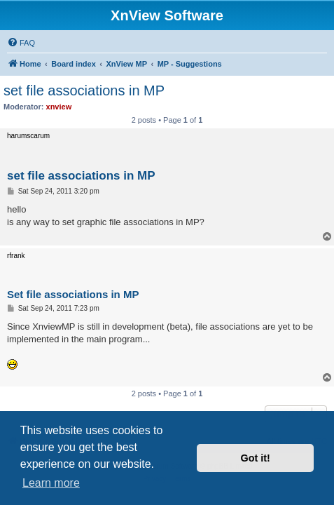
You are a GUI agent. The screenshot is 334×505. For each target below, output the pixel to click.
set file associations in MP (84, 90)
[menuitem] (21, 42)
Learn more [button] (51, 483)
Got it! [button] (255, 458)
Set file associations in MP (73, 294)
